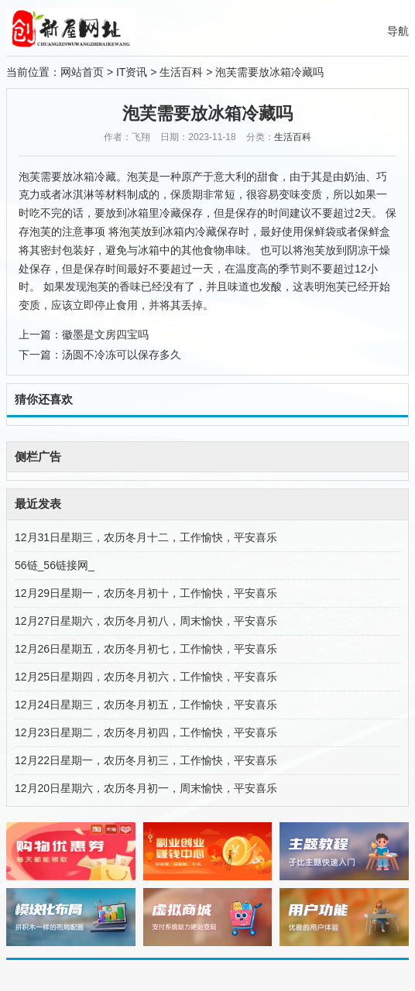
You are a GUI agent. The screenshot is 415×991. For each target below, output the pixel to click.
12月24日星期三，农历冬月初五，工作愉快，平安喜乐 (146, 704)
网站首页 (82, 72)
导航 (398, 31)
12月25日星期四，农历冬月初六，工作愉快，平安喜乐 (146, 676)
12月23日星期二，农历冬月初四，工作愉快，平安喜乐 (146, 732)
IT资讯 (131, 72)
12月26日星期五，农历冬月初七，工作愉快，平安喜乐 (146, 649)
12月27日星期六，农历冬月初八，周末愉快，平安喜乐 (146, 621)
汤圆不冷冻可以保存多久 (121, 354)
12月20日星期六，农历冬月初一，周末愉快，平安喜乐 (146, 788)
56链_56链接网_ (54, 565)
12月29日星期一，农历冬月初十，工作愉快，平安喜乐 (146, 593)
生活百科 (181, 72)
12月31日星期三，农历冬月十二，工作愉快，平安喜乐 (146, 537)
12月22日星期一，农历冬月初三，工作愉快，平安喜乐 (146, 760)
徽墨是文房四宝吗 (105, 334)
